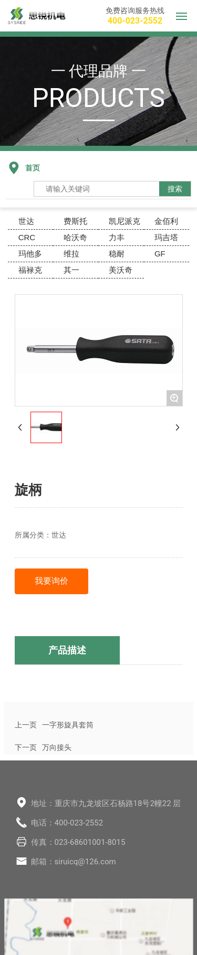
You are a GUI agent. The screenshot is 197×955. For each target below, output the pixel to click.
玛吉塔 (166, 237)
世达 (26, 221)
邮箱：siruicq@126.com (73, 861)
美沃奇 (120, 269)
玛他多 (30, 253)
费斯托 (75, 221)
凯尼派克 (124, 221)
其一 (71, 269)
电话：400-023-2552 (67, 823)
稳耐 (117, 253)
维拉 (71, 253)
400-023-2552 (135, 21)
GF (159, 253)
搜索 (175, 189)
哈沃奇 (75, 237)
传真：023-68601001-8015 (78, 842)
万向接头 (56, 747)
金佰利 (166, 221)
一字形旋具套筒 (68, 725)
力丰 (117, 237)
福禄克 (30, 269)
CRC (27, 237)
